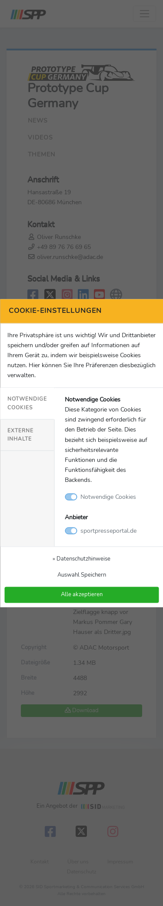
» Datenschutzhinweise (81, 558)
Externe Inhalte (20, 434)
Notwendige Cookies (27, 403)
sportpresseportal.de (108, 530)
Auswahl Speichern (81, 574)
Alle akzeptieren (82, 594)
